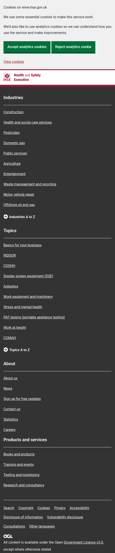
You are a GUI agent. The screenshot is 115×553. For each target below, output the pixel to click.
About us (10, 378)
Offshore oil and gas (19, 205)
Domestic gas (14, 143)
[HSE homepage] (22, 77)
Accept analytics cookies (27, 47)
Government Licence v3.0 (83, 542)
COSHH (9, 266)
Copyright (25, 508)
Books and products (19, 454)
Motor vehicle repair (18, 194)
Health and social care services (27, 122)
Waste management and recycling (29, 184)
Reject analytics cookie (73, 47)
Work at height (14, 327)
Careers (9, 430)
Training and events (18, 464)
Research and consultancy (23, 485)
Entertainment (14, 174)
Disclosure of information (23, 517)
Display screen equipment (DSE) (28, 276)
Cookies (43, 508)
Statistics (10, 419)
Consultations (14, 526)
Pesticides (11, 133)
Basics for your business (22, 245)
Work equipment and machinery (28, 297)
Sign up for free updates (22, 399)
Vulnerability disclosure (65, 517)
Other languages (42, 526)
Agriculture (12, 164)
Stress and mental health (22, 307)
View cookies (13, 62)
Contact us (11, 409)
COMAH (9, 338)
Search (8, 508)
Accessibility (79, 508)
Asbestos (10, 286)
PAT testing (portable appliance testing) (34, 317)
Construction (13, 112)
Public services (15, 153)
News (7, 388)
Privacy (60, 508)
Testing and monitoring (21, 475)
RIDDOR (9, 255)
